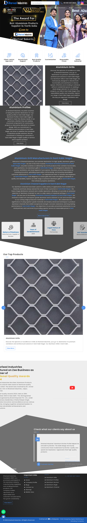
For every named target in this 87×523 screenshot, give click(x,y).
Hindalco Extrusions (46, 8)
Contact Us (78, 8)
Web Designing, (65, 519)
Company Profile (16, 8)
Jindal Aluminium (61, 8)
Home (7, 8)
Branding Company (77, 521)
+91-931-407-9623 (68, 3)
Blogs (71, 8)
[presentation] (3, 308)
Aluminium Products (30, 8)
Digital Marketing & (77, 519)
